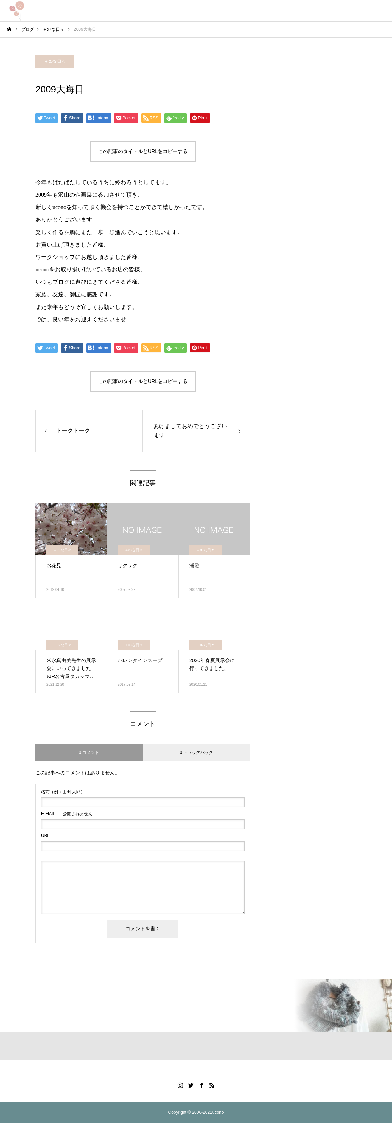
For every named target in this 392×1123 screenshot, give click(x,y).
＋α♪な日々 (55, 61)
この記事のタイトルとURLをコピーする (142, 151)
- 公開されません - (68, 814)
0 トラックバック (196, 752)
